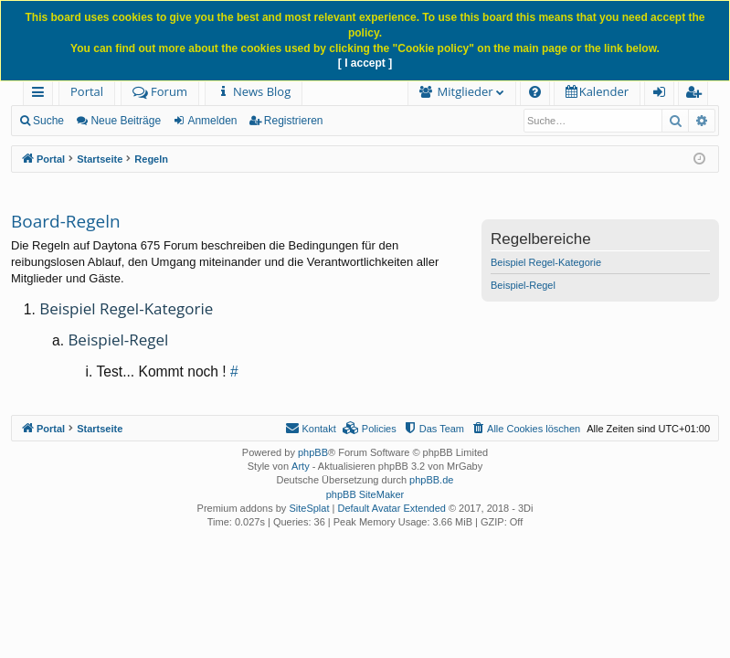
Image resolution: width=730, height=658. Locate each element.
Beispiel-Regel (523, 285)
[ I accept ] (365, 63)
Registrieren (293, 120)
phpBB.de (431, 479)
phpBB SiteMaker (365, 494)
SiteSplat (309, 508)
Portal (86, 91)
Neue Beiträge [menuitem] (125, 120)
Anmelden (212, 120)
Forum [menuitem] (159, 91)
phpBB (313, 452)
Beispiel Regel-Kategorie (546, 262)
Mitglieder (465, 91)
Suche (48, 120)
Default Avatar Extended (391, 508)
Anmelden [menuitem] (664, 94)
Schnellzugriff (41, 94)
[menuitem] (254, 92)
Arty (300, 466)
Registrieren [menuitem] (697, 94)
